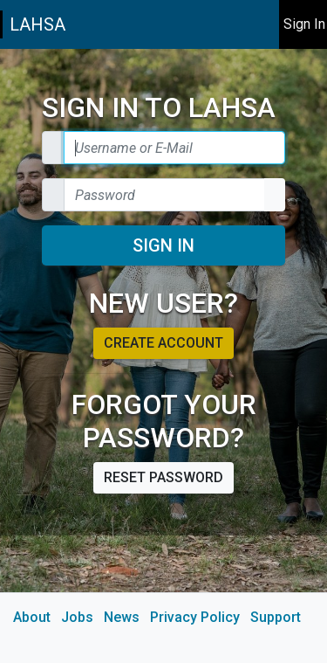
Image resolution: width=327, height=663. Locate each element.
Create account (163, 343)
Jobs (77, 617)
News (122, 617)
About (32, 617)
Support (275, 617)
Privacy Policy (195, 617)
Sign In (163, 245)
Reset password (163, 477)
